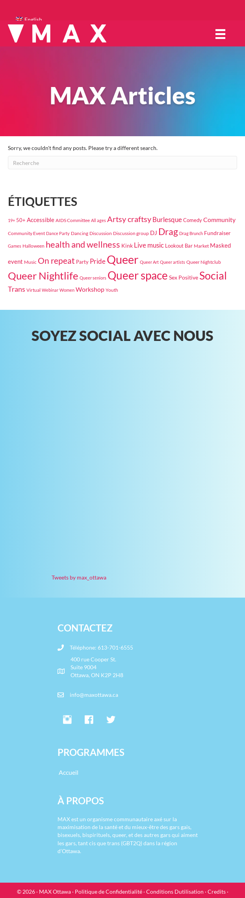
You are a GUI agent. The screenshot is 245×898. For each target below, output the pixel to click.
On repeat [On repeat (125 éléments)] (56, 260)
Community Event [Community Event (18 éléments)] (26, 233)
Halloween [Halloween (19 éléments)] (33, 246)
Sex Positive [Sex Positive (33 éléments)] (183, 277)
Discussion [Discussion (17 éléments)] (100, 233)
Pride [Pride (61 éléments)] (98, 261)
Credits (217, 891)
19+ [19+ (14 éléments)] (11, 220)
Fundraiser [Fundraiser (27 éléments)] (217, 233)
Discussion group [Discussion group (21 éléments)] (131, 233)
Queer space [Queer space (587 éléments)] (138, 275)
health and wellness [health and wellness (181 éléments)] (83, 244)
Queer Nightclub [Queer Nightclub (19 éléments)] (203, 262)
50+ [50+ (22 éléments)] (21, 220)
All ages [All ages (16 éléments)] (98, 220)
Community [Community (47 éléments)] (219, 219)
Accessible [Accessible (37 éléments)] (40, 219)
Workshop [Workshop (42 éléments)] (90, 289)
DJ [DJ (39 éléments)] (153, 232)
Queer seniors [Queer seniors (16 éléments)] (93, 277)
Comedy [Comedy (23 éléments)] (192, 220)
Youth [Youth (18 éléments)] (112, 290)
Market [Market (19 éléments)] (201, 246)
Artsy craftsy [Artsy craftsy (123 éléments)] (129, 219)
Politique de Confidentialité (108, 891)
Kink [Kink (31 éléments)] (127, 245)
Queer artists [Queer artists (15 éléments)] (172, 262)
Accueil (68, 772)
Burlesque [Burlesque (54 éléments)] (167, 220)
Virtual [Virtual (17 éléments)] (33, 290)
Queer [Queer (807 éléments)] (123, 259)
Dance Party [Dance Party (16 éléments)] (58, 233)
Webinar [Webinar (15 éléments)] (50, 290)
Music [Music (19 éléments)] (30, 262)
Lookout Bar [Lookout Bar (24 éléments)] (179, 246)
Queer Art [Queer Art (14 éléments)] (149, 262)
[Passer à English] (126, 20)
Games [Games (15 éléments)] (14, 245)
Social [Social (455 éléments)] (213, 275)
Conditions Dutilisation (175, 891)
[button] (67, 720)
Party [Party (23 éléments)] (82, 262)
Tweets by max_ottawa (79, 577)
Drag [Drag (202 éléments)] (168, 231)
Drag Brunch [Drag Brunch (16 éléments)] (191, 233)
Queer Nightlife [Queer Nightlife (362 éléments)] (43, 275)
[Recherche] (122, 162)
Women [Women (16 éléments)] (66, 290)
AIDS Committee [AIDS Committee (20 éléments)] (73, 220)
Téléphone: (84, 647)
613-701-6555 (115, 647)
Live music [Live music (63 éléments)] (149, 245)
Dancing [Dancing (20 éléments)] (79, 233)
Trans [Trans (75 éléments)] (16, 289)
